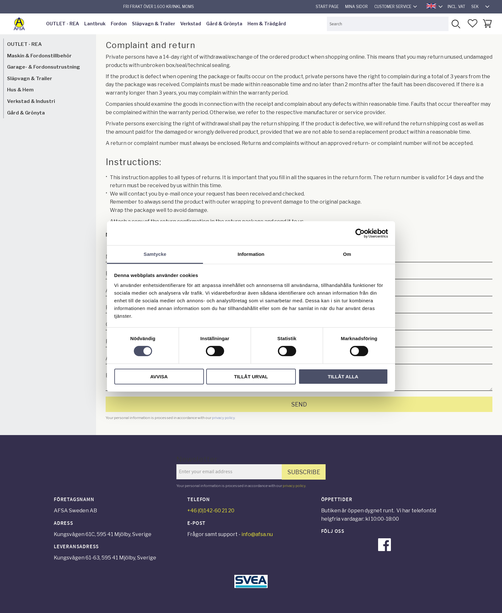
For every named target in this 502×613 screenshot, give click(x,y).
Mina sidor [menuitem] (356, 6)
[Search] (456, 24)
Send (299, 404)
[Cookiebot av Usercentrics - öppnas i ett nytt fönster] (360, 233)
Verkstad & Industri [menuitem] (31, 101)
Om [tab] (347, 254)
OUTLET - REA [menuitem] (62, 24)
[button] (472, 23)
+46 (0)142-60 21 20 (210, 511)
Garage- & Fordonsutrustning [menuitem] (43, 67)
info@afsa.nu (257, 534)
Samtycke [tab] (155, 254)
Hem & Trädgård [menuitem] (266, 24)
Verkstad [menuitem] (190, 24)
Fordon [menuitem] (119, 24)
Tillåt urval (251, 376)
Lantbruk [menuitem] (95, 24)
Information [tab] (251, 254)
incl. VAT (456, 6)
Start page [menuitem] (327, 6)
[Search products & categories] (388, 24)
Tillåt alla (343, 376)
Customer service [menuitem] (392, 6)
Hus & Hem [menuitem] (20, 90)
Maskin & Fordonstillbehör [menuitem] (39, 56)
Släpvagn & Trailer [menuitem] (153, 24)
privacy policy (223, 418)
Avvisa (159, 376)
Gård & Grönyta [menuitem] (224, 24)
